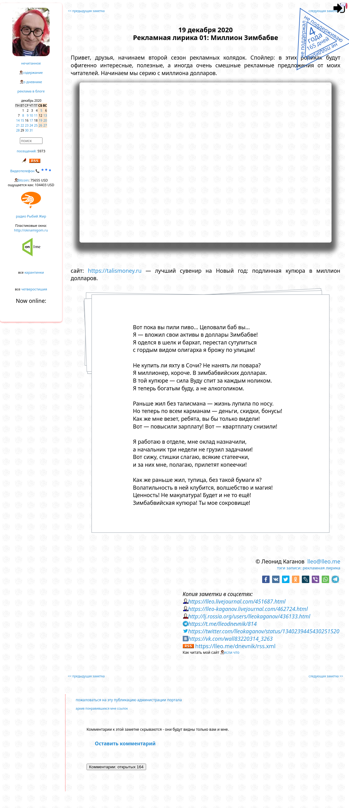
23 (27, 125)
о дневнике (32, 81)
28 (18, 130)
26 (40, 125)
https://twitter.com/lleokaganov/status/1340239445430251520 (263, 631)
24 (31, 125)
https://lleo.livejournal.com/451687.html (236, 601)
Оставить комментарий (125, 743)
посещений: (27, 151)
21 (18, 125)
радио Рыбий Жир (31, 216)
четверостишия (34, 289)
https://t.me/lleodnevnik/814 (222, 623)
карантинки (34, 272)
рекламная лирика (321, 568)
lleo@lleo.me (323, 561)
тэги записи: (289, 568)
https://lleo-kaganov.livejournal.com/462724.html (248, 609)
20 (45, 120)
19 (40, 120)
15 (22, 120)
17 (31, 120)
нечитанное (31, 63)
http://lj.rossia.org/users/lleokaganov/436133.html (249, 616)
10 (31, 115)
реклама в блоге (31, 91)
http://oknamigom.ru (31, 230)
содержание (33, 72)
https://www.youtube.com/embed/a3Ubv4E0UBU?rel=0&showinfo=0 (205, 161)
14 (18, 120)
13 (45, 115)
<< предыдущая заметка (86, 11)
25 (36, 125)
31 (31, 130)
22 (22, 125)
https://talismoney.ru (114, 270)
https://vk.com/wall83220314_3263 (230, 638)
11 (36, 115)
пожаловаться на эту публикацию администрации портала (129, 700)
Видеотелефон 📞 (31, 170)
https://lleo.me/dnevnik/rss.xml (235, 646)
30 (27, 130)
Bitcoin (23, 180)
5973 (41, 151)
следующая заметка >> (326, 11)
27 (45, 125)
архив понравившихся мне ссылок (102, 708)
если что (231, 652)
